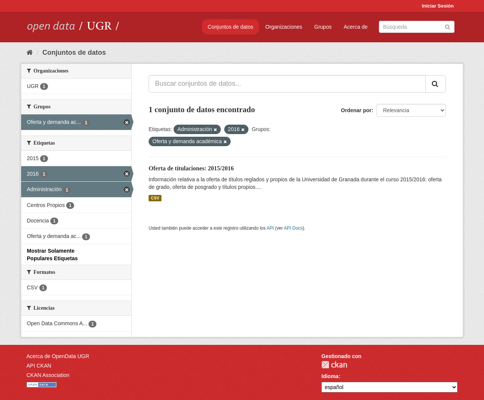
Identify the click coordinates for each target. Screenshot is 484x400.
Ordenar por (356, 110)
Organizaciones (283, 27)
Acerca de (356, 27)
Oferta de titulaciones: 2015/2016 (191, 168)
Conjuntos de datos (230, 27)
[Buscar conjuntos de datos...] (287, 84)
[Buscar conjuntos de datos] (417, 27)
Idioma (329, 376)
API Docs (293, 228)
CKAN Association (48, 375)
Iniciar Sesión (438, 6)
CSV (155, 198)
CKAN (334, 365)
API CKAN (38, 366)
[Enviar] (447, 26)
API (270, 228)
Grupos (323, 27)
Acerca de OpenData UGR (57, 356)
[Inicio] (29, 52)
